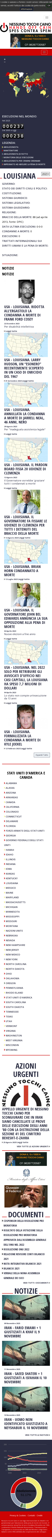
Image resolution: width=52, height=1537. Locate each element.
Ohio (9, 973)
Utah (9, 1021)
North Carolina (16, 964)
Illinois (11, 859)
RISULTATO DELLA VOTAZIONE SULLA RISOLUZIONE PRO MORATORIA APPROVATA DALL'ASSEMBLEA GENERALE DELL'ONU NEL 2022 (25, 1237)
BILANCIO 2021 (12, 1268)
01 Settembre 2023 (13, 381)
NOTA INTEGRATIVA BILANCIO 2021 (22, 1263)
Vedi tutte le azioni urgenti (33, 1146)
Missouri (11, 921)
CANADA (10, 802)
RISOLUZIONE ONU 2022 (16, 1249)
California (12, 806)
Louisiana (12, 883)
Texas (9, 1016)
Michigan (11, 907)
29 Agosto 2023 (10, 426)
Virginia (11, 1030)
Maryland (12, 897)
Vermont (11, 1026)
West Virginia (14, 1040)
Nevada (10, 940)
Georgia (11, 835)
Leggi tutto (11, 331)
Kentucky (12, 878)
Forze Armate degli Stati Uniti (25, 830)
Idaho (9, 854)
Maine (9, 892)
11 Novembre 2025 (12, 1369)
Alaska (10, 787)
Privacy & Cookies (18, 1515)
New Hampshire (15, 945)
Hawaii (10, 849)
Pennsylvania (14, 987)
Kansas (10, 873)
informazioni (26, 9)
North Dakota (15, 968)
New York (12, 959)
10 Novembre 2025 (12, 1415)
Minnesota (13, 911)
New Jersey (12, 949)
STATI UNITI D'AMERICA (19, 997)
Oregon (11, 983)
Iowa (9, 868)
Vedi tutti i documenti (36, 1282)
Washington (14, 1035)
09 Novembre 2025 (12, 1323)
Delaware (12, 821)
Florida (11, 826)
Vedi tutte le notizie (37, 1435)
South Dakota (15, 1007)
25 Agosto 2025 (10, 1142)
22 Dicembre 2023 (11, 323)
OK (49, 5)
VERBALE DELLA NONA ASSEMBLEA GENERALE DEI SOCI (22, 1275)
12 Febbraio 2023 (12, 748)
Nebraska (12, 935)
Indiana (11, 864)
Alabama (11, 783)
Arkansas (12, 797)
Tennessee (12, 1011)
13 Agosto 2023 (10, 477)
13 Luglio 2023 (11, 579)
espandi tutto (42, 755)
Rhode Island (14, 992)
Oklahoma (12, 978)
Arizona (11, 792)
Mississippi (12, 916)
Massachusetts (16, 902)
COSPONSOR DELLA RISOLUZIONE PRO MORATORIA (24, 1223)
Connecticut (14, 816)
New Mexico (13, 954)
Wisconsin (12, 1045)
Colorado (12, 811)
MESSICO (11, 887)
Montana (12, 926)
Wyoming (11, 1049)
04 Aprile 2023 (10, 631)
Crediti (39, 1515)
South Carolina (16, 1002)
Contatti (31, 1515)
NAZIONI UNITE (14, 930)
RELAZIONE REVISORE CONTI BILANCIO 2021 (24, 1256)
